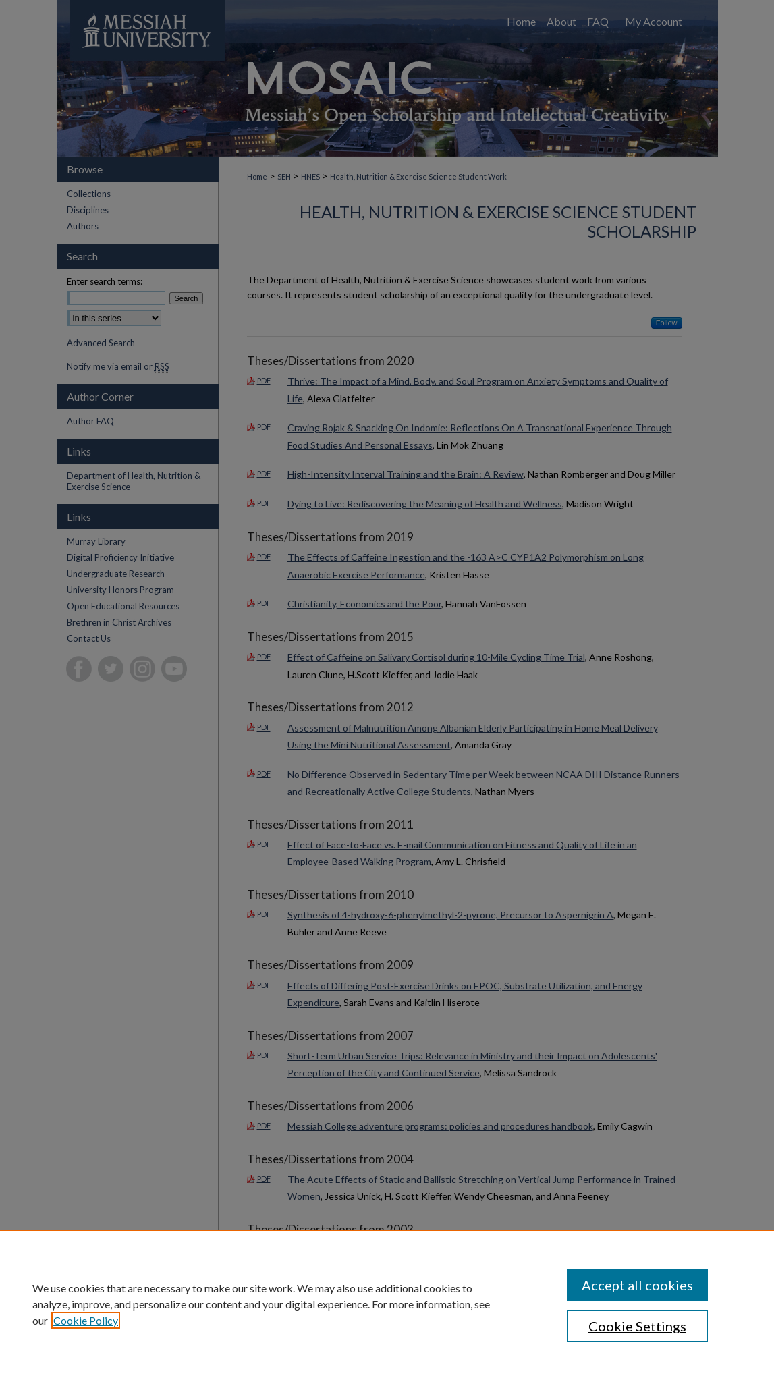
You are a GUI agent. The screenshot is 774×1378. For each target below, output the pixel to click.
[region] (387, 1304)
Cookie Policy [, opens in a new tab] (85, 1320)
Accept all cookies (637, 1285)
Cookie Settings (637, 1326)
